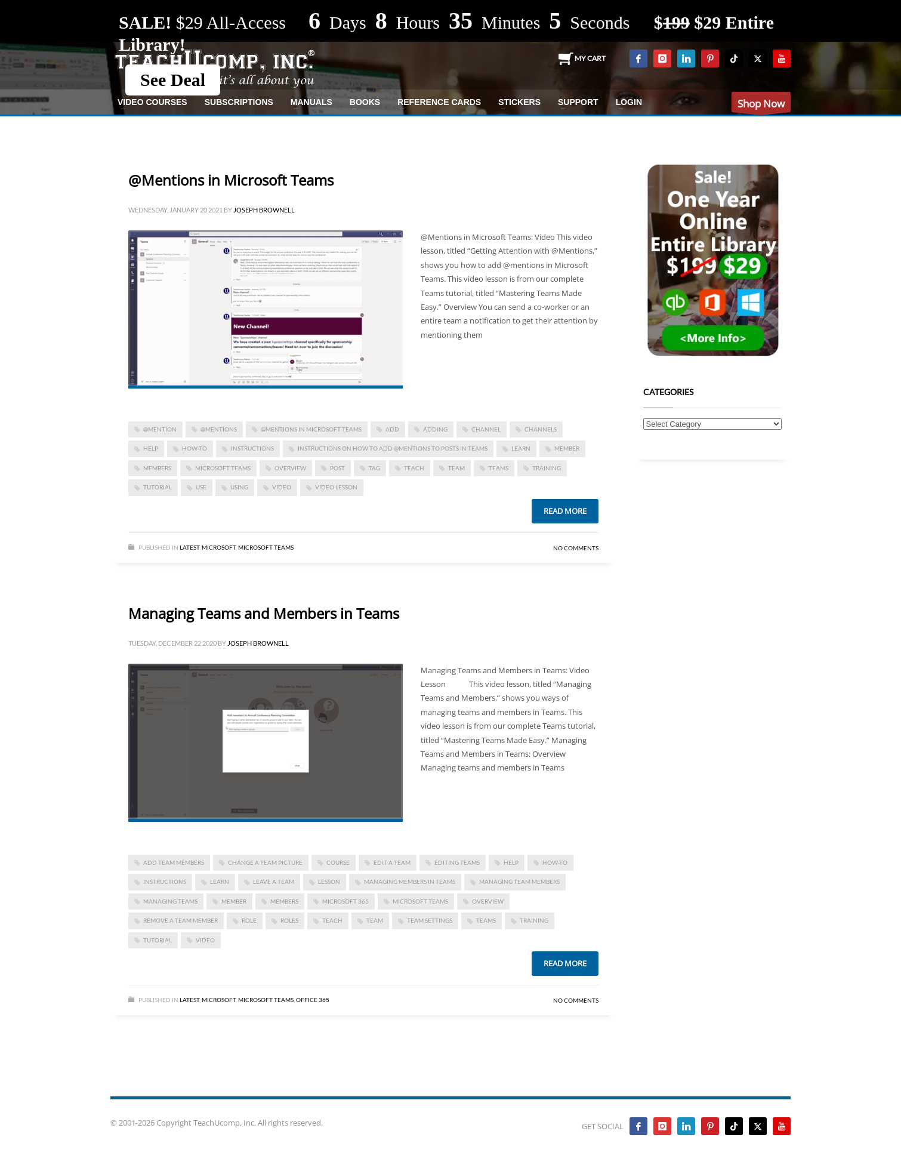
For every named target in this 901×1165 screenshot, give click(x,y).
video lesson (336, 487)
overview (290, 467)
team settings (429, 920)
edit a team (392, 862)
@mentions (218, 429)
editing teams (457, 862)
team (456, 467)
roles (289, 920)
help (150, 448)
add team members (173, 862)
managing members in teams (409, 881)
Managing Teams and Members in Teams (263, 613)
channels (540, 429)
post (337, 467)
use (201, 487)
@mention (160, 429)
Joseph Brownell (264, 210)
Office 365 (312, 999)
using (239, 487)
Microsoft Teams (223, 467)
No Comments (575, 547)
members (157, 467)
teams (498, 467)
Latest (189, 547)
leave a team (273, 881)
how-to (194, 448)
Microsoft (219, 547)
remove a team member (180, 920)
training (546, 467)
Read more (565, 511)
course (338, 862)
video (281, 487)
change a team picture (265, 862)
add (392, 429)
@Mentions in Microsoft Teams (231, 180)
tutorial (157, 487)
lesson (329, 881)
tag (374, 467)
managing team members (519, 881)
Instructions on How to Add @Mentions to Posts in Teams (392, 448)
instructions (252, 448)
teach (414, 467)
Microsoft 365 (345, 901)
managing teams (170, 901)
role (249, 920)
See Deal (172, 80)
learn (520, 448)
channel (486, 429)
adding (435, 429)
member (566, 448)
